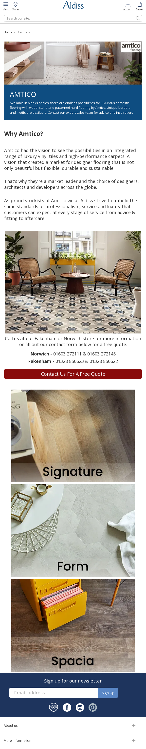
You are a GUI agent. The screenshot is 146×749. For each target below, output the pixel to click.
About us (11, 725)
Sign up (108, 692)
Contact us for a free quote (73, 374)
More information (17, 740)
